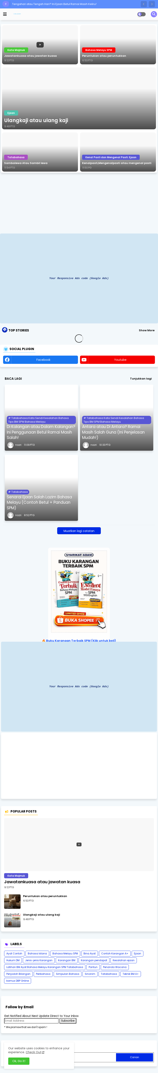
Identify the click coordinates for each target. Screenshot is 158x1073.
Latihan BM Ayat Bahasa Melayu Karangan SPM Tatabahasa (44, 967)
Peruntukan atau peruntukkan (104, 56)
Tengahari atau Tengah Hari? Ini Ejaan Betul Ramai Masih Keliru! (54, 4)
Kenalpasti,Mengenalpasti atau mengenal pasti (116, 163)
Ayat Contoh (14, 953)
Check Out (33, 1052)
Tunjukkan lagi (141, 379)
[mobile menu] (5, 14)
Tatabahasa (109, 974)
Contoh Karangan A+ (114, 953)
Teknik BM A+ (131, 974)
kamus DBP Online (17, 980)
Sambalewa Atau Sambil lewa (26, 163)
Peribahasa (43, 974)
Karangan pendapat (94, 960)
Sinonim (90, 974)
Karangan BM (66, 960)
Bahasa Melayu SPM (65, 953)
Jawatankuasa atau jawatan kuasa (30, 56)
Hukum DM (13, 960)
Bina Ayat (90, 953)
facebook (43, 360)
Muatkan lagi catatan (79, 531)
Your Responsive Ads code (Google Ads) (79, 278)
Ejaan (137, 953)
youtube (120, 360)
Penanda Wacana (115, 967)
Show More (147, 330)
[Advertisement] (79, 203)
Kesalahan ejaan (124, 960)
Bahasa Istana (37, 953)
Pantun (93, 967)
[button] (144, 4)
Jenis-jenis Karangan (38, 960)
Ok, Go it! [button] (18, 1061)
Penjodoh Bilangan (18, 974)
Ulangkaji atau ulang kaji (36, 120)
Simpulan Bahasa (67, 974)
